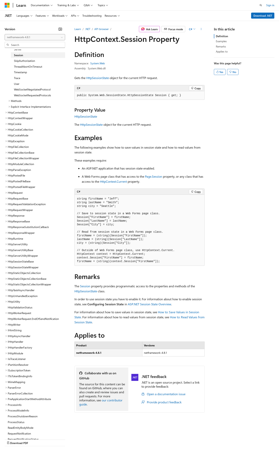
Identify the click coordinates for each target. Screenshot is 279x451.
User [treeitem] (16, 84)
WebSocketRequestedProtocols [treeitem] (32, 95)
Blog (52, 439)
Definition (222, 36)
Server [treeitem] (18, 49)
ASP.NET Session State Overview (149, 304)
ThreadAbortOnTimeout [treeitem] (28, 66)
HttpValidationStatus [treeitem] (20, 307)
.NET (87, 29)
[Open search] (261, 5)
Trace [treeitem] (17, 78)
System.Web (97, 63)
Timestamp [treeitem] (20, 72)
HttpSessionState (97, 78)
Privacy (84, 439)
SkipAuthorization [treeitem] (24, 61)
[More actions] (201, 29)
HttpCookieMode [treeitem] (18, 135)
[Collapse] (60, 29)
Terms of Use (141, 439)
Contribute (69, 439)
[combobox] (35, 37)
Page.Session (153, 176)
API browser (101, 29)
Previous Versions (35, 439)
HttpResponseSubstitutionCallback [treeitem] (28, 227)
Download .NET (262, 15)
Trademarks (160, 439)
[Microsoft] (7, 5)
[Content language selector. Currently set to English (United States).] (22, 430)
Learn (77, 29)
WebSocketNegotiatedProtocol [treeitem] (32, 89)
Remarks (221, 46)
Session (85, 286)
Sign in (270, 5)
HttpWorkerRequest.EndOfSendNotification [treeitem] (33, 319)
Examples (221, 41)
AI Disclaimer (12, 439)
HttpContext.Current (113, 181)
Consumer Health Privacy (111, 439)
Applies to (222, 51)
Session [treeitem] (18, 55)
